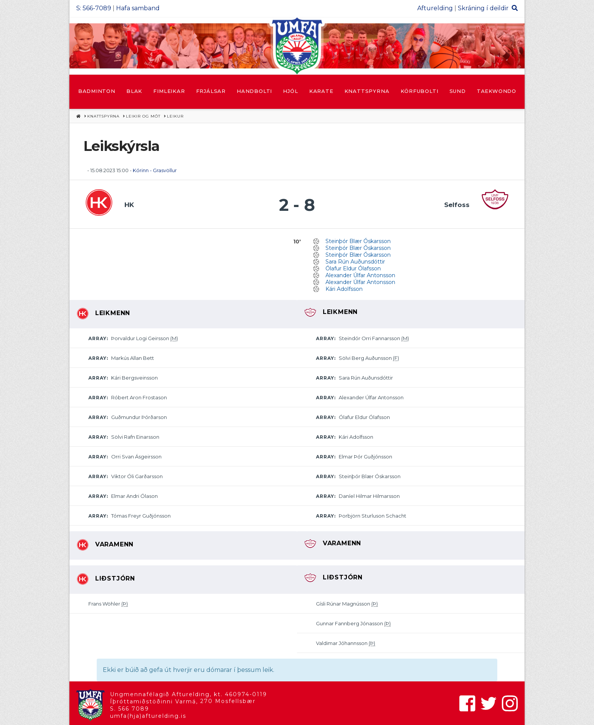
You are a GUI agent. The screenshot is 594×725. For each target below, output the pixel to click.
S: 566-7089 (93, 8)
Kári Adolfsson (344, 289)
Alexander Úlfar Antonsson (360, 275)
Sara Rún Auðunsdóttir (355, 261)
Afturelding (435, 8)
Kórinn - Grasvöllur (155, 170)
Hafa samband (138, 8)
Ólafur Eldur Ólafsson (353, 268)
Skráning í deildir (483, 8)
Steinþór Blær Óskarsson (358, 241)
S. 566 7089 (129, 708)
